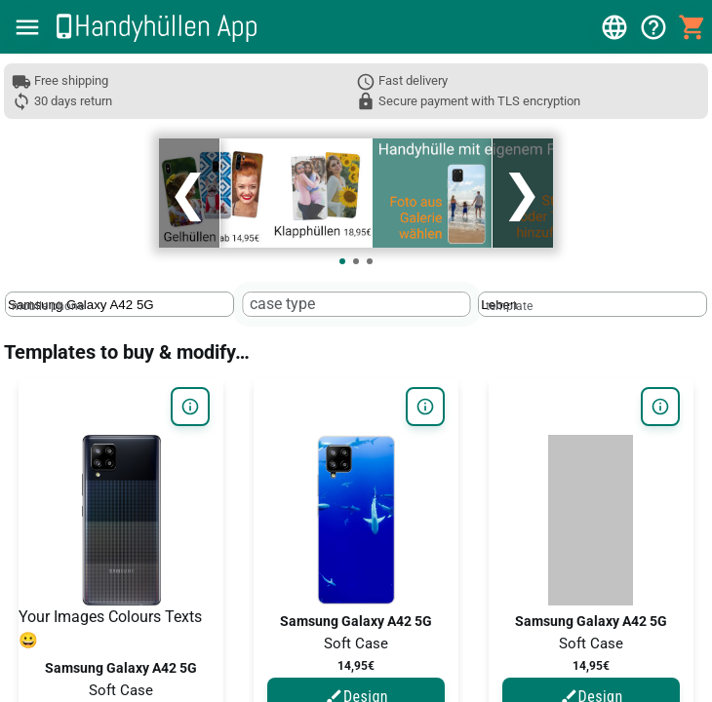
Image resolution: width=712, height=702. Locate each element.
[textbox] (119, 304)
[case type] (328, 304)
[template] (563, 304)
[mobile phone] (90, 304)
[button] (27, 27)
